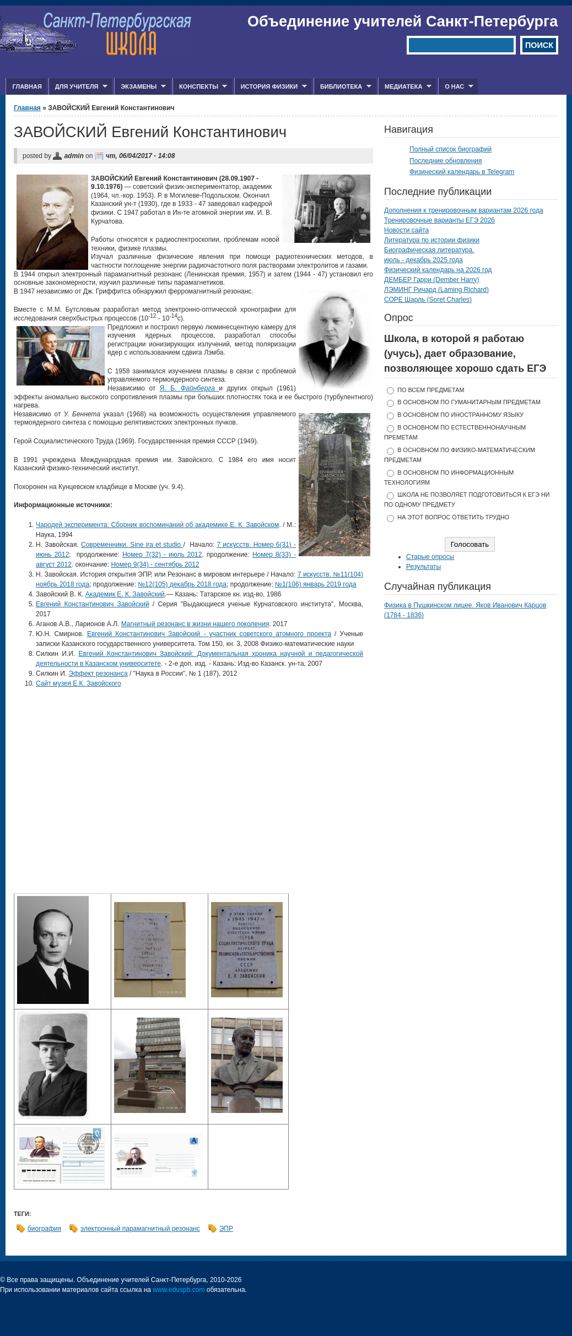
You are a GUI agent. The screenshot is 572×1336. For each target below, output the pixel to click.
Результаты (423, 567)
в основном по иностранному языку (460, 414)
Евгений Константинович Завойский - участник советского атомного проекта (209, 634)
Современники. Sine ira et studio (132, 544)
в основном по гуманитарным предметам (469, 402)
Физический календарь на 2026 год (438, 270)
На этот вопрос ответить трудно (453, 517)
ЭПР (226, 1228)
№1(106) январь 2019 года (315, 584)
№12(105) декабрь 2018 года (182, 584)
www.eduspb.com (178, 1290)
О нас (455, 86)
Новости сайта (406, 230)
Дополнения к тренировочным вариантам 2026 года (463, 210)
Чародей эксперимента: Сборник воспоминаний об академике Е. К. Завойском (157, 525)
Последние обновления (445, 161)
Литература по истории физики (431, 240)
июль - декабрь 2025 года (423, 260)
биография (44, 1228)
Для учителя (77, 86)
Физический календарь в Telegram (461, 172)
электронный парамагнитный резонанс (140, 1228)
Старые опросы (430, 557)
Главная (26, 86)
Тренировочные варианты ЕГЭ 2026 (439, 220)
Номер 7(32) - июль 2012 (162, 554)
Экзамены (140, 86)
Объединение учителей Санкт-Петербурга (402, 21)
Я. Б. (189, 388)
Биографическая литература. (429, 250)
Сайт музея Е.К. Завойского (78, 683)
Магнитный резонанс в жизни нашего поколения (195, 624)
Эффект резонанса (98, 673)
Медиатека (404, 86)
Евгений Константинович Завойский (92, 604)
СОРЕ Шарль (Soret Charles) (428, 299)
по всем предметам (430, 390)
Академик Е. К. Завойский (125, 594)
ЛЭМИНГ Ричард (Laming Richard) (436, 290)
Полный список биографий (450, 149)
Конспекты (199, 86)
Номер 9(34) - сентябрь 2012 (155, 564)
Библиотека (342, 86)
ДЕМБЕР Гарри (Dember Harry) (431, 280)
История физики (270, 86)
